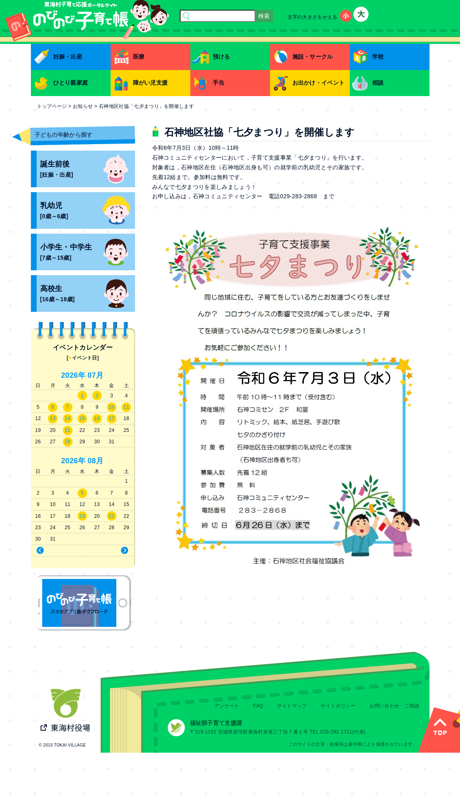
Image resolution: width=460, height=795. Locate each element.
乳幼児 (87, 211)
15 (82, 418)
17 (112, 418)
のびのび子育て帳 (83, 603)
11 (126, 407)
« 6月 (55, 551)
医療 (139, 56)
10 (112, 407)
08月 (95, 461)
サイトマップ (292, 706)
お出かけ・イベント (318, 82)
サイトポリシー (337, 706)
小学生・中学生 (87, 253)
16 (97, 418)
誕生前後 (87, 170)
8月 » (109, 551)
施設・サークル (312, 56)
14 (67, 418)
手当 (219, 82)
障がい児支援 (150, 82)
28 (67, 442)
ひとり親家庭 (70, 82)
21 (67, 430)
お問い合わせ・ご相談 (394, 706)
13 (53, 418)
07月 (95, 375)
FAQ (258, 706)
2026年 (73, 375)
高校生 (87, 294)
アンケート (227, 706)
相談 (378, 82)
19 (82, 516)
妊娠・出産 (68, 56)
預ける (221, 56)
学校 (378, 56)
